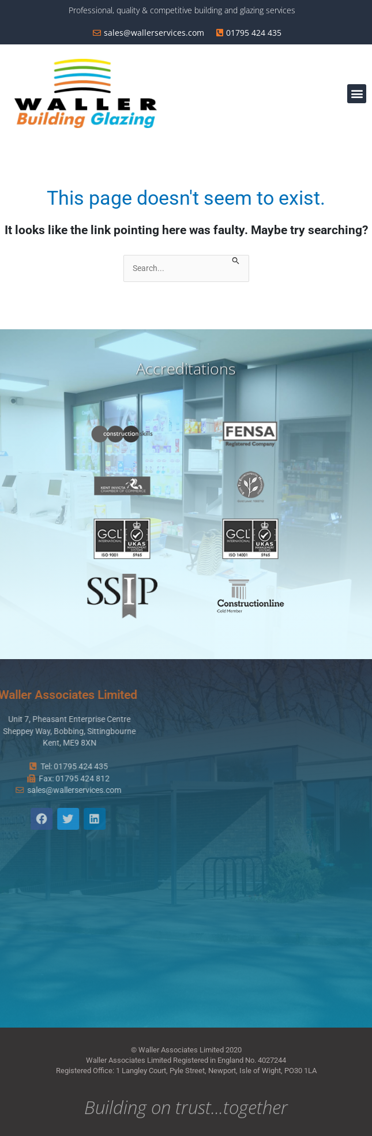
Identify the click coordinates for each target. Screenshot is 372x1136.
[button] (356, 93)
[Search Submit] (236, 261)
